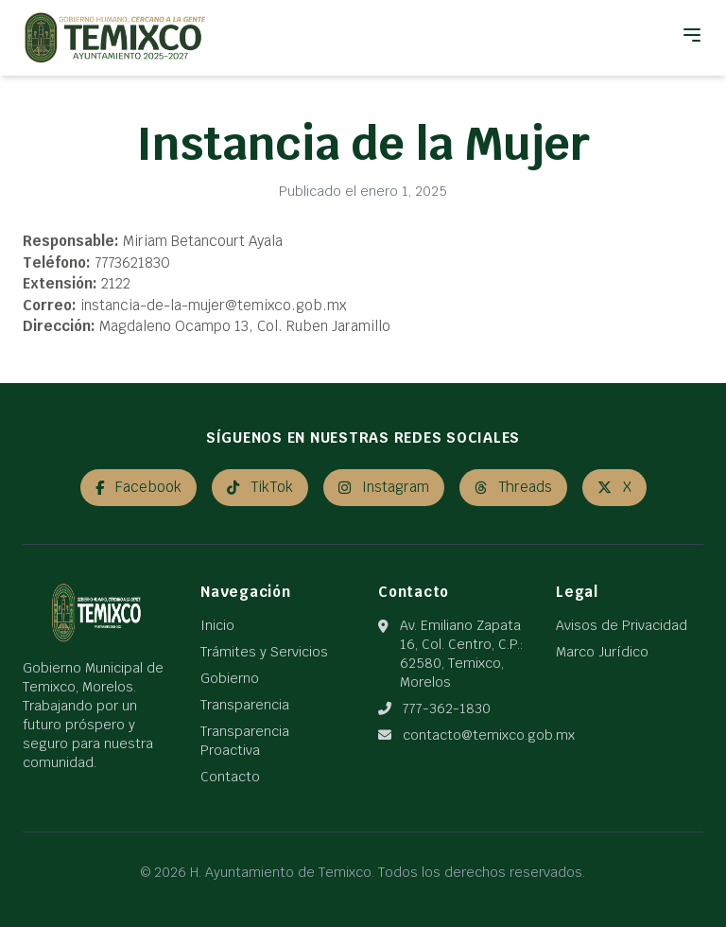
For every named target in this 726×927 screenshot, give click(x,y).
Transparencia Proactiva (244, 741)
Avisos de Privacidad (621, 625)
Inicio (217, 625)
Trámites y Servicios (264, 651)
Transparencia (244, 704)
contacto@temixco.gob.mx (489, 734)
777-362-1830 (447, 708)
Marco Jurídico (602, 651)
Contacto (230, 776)
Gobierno (229, 678)
